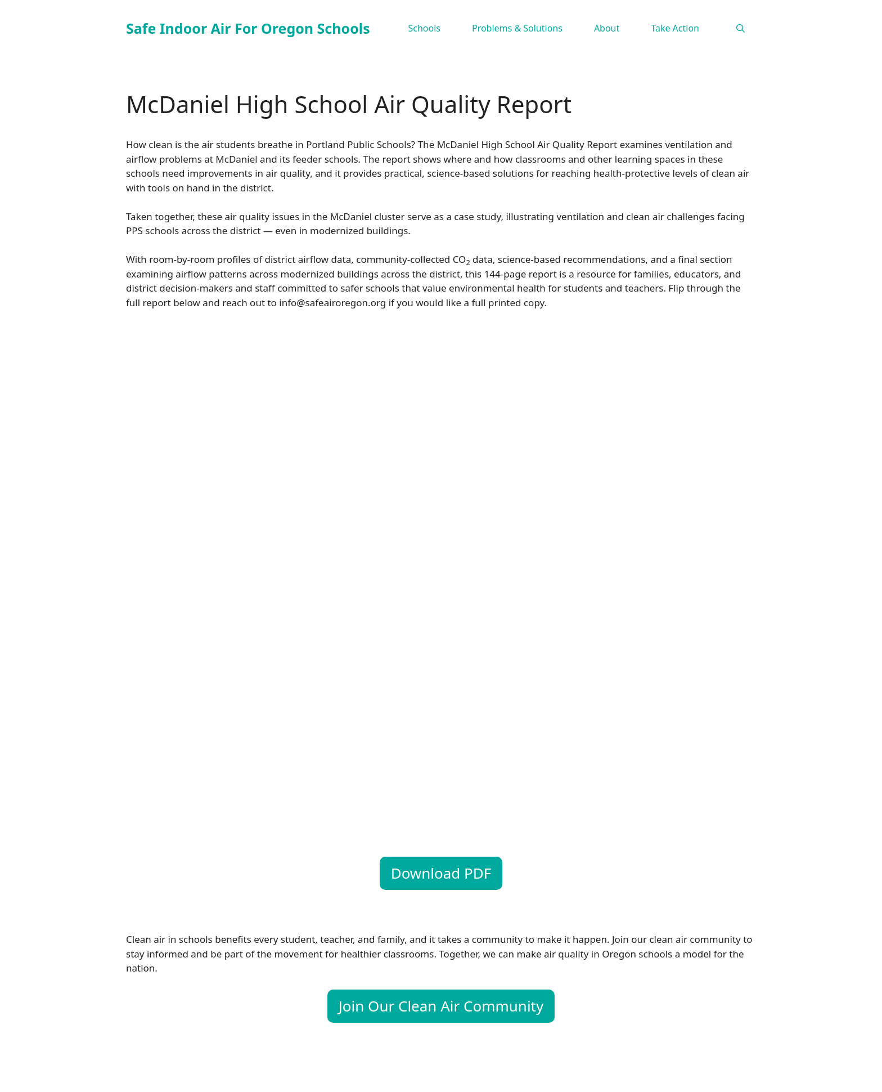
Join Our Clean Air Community (441, 1006)
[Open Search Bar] (740, 28)
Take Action (675, 28)
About (606, 28)
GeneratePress (550, 1074)
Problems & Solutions (517, 28)
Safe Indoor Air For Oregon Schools (248, 28)
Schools (424, 28)
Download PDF (441, 873)
